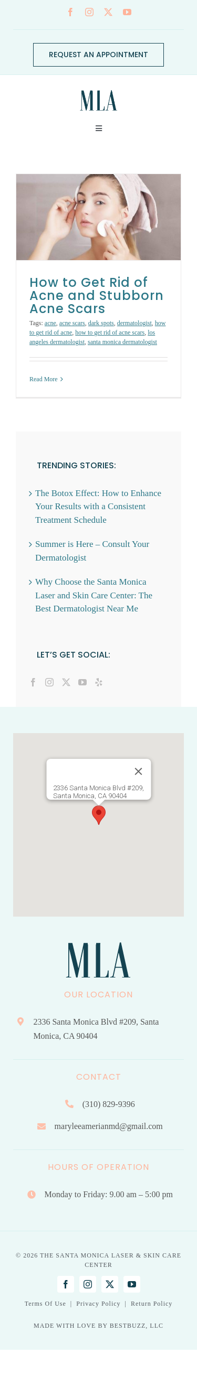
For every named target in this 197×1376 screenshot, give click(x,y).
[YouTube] (82, 682)
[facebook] (70, 12)
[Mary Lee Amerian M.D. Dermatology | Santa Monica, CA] (98, 87)
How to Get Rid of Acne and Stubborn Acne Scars (96, 295)
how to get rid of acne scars (109, 332)
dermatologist (134, 323)
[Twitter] (66, 682)
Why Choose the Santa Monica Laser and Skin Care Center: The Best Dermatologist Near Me (93, 595)
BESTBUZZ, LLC (136, 1325)
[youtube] (127, 12)
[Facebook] (33, 682)
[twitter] (108, 12)
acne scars (72, 323)
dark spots (101, 323)
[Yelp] (99, 682)
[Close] (138, 771)
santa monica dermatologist (122, 342)
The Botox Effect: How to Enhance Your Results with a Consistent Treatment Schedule (98, 506)
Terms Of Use (45, 1303)
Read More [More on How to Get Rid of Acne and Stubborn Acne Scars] (43, 379)
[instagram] (89, 12)
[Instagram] (49, 682)
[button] (99, 815)
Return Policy (151, 1303)
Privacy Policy (98, 1303)
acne (50, 323)
